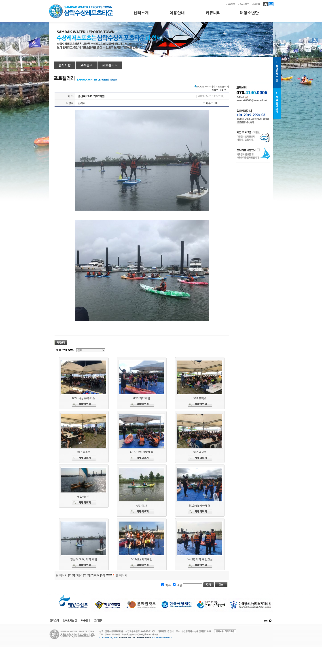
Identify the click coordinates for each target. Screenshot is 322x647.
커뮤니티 (213, 13)
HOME (200, 86)
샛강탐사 (141, 505)
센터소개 (141, 13)
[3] (77, 575)
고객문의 (86, 65)
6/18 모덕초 (200, 398)
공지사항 (64, 65)
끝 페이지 (121, 575)
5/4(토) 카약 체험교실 (199, 559)
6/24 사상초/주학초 (83, 398)
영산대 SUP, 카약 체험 (83, 559)
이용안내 (177, 13)
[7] (92, 575)
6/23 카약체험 (141, 398)
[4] (80, 575)
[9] (98, 575)
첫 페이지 (61, 575)
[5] (84, 575)
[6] (88, 575)
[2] (73, 575)
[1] (69, 575)
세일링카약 (83, 496)
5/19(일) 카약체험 (199, 505)
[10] (102, 575)
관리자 (82, 103)
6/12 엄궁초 (200, 452)
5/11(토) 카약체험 (141, 559)
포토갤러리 (110, 65)
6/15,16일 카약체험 (141, 452)
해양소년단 (249, 13)
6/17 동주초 (83, 452)
